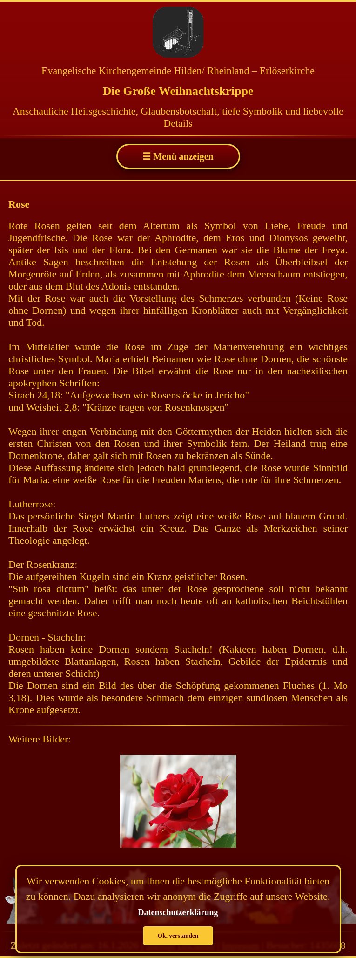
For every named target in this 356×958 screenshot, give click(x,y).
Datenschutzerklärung (178, 912)
